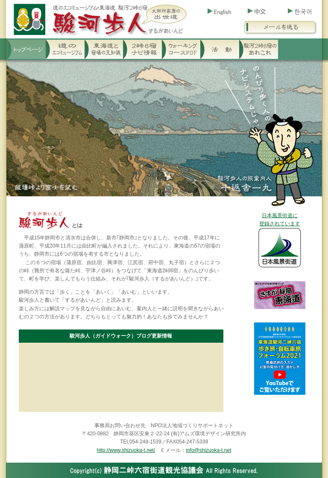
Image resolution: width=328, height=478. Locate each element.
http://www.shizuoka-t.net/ (126, 450)
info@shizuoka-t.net (208, 450)
